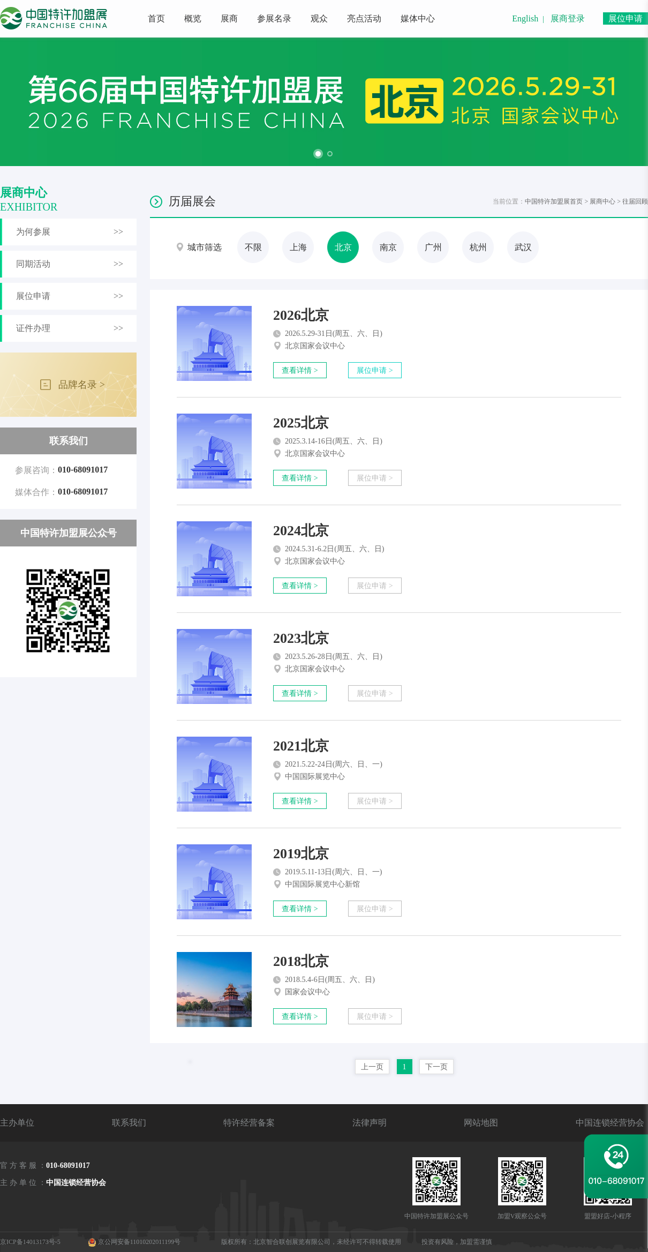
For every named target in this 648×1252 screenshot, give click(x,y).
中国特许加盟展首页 (554, 201)
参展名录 (274, 18)
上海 (298, 247)
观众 (319, 18)
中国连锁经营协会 (610, 1122)
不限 (253, 247)
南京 (388, 247)
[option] (324, 102)
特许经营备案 (249, 1122)
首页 (156, 18)
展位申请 (625, 18)
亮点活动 (364, 18)
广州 (433, 247)
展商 (229, 18)
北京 (343, 247)
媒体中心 (418, 18)
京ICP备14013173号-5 (30, 1242)
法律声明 (369, 1122)
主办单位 (17, 1122)
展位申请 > (375, 370)
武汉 (523, 247)
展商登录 (568, 18)
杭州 (478, 247)
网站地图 (481, 1122)
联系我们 (129, 1122)
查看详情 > (300, 370)
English (525, 18)
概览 (192, 18)
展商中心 (602, 201)
